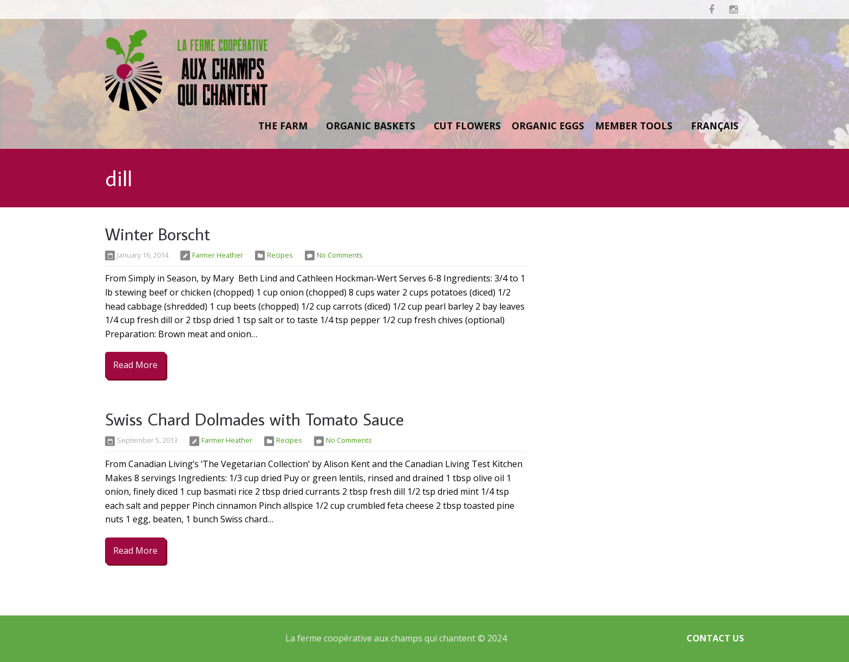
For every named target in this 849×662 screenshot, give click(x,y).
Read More (135, 365)
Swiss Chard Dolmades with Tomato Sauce (254, 419)
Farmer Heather (217, 255)
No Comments (340, 255)
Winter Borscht (157, 233)
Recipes (280, 255)
